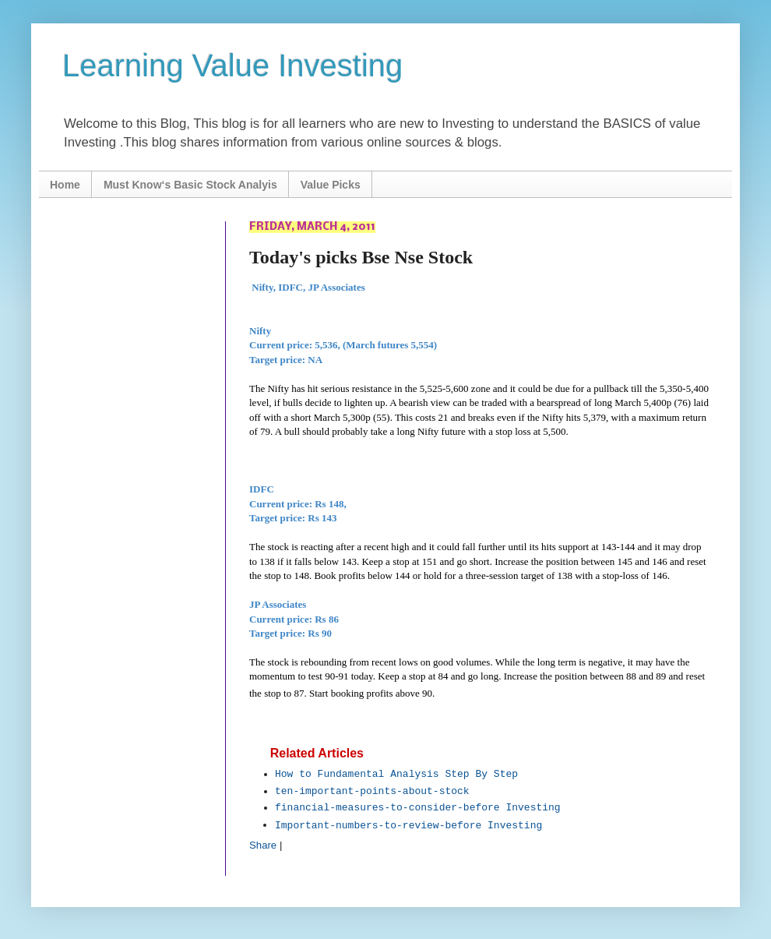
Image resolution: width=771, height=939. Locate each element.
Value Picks (331, 184)
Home (65, 184)
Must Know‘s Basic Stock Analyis (190, 184)
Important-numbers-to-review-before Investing (408, 825)
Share (262, 845)
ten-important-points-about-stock (372, 791)
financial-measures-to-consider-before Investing (418, 808)
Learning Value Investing (232, 65)
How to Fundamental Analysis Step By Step (396, 774)
